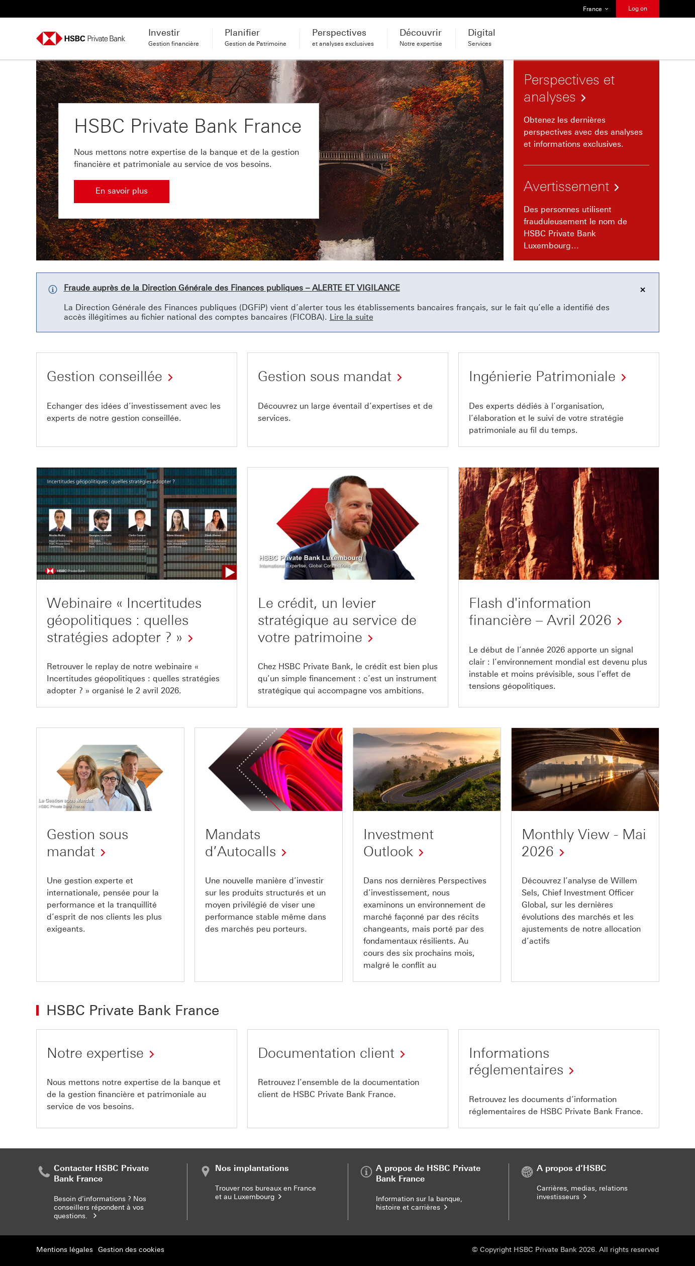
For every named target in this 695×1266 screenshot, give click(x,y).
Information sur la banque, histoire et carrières (419, 1203)
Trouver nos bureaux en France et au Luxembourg (265, 1192)
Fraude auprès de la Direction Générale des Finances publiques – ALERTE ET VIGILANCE (232, 288)
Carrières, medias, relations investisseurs (582, 1192)
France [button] (596, 9)
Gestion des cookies (131, 1249)
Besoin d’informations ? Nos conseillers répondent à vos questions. (100, 1207)
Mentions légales (64, 1249)
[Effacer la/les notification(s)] (643, 289)
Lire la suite (351, 317)
